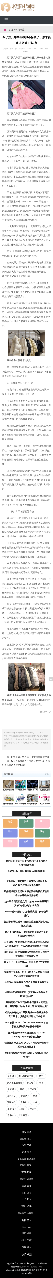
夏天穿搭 (11, 1096)
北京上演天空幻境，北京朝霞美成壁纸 (30, 757)
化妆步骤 (22, 1159)
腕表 (29, 1247)
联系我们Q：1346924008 (30, 1267)
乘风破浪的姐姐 (14, 1082)
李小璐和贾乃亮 (26, 1076)
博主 (29, 1139)
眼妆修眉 (31, 1159)
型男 (24, 1247)
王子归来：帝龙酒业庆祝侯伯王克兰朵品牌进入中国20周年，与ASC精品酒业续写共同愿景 (26, 946)
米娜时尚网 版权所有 (30, 1270)
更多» (47, 774)
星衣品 (23, 1179)
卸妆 (29, 1165)
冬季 (29, 1233)
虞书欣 (23, 1102)
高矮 (10, 841)
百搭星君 (26, 1220)
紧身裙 (10, 1076)
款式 (26, 821)
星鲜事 (30, 1179)
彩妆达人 (26, 1152)
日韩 (24, 1233)
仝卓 (35, 1102)
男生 (24, 1227)
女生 (29, 1227)
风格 (26, 831)
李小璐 (33, 1089)
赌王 (41, 1076)
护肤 (24, 1193)
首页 (10, 29)
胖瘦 (42, 841)
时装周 (23, 1139)
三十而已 (23, 1115)
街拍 (24, 1145)
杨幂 (41, 1082)
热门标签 (26, 1254)
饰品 (10, 821)
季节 (42, 821)
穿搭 (22, 1089)
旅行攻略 (26, 1206)
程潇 (35, 1096)
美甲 (24, 1199)
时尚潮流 (19, 29)
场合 (10, 831)
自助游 (30, 1213)
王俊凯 (22, 1109)
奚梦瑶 (10, 1089)
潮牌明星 (26, 1172)
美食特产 (22, 1213)
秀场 (29, 1145)
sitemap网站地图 (13, 1270)
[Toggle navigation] (6, 19)
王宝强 (10, 1109)
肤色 (42, 831)
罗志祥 (33, 1109)
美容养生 (26, 1186)
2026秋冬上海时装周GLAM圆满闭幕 (26, 871)
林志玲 (30, 1082)
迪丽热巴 (11, 1102)
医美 (29, 1199)
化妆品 (23, 1165)
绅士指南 (26, 1240)
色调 (26, 841)
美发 (29, 1193)
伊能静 (23, 1096)
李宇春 (10, 1115)
